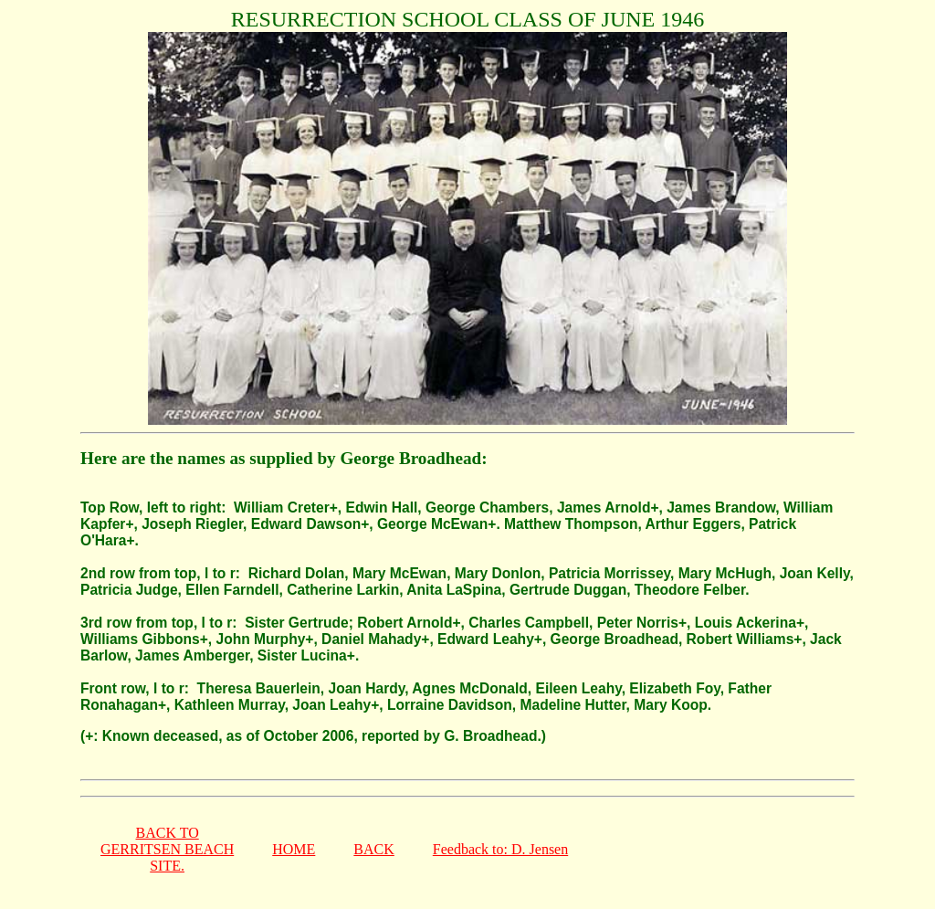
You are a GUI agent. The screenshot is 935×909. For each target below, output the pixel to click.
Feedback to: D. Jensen (500, 849)
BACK (373, 849)
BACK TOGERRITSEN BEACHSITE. (167, 849)
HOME (293, 849)
